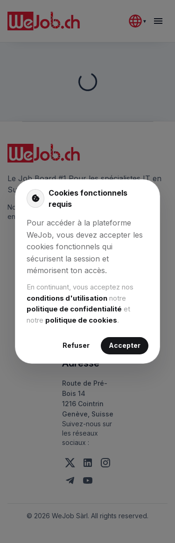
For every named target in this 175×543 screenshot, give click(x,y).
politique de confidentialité (74, 309)
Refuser (76, 345)
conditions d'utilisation (67, 298)
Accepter (124, 345)
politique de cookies (81, 320)
